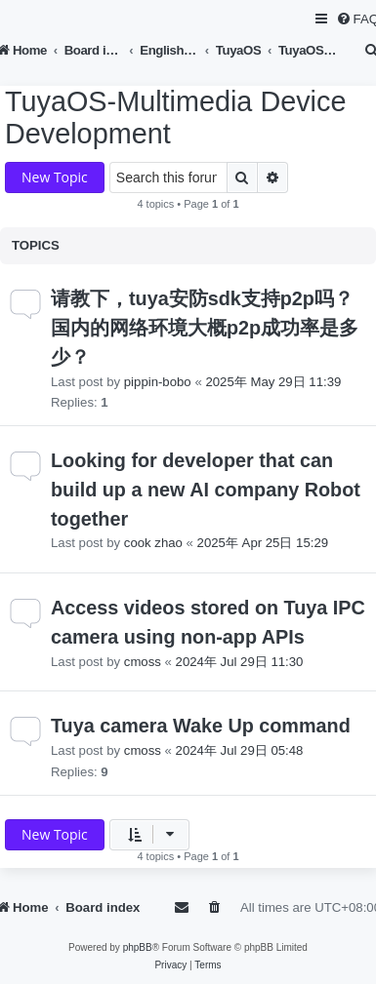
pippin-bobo (157, 381)
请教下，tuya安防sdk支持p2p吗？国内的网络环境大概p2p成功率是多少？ (204, 327)
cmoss (142, 661)
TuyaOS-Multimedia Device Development (175, 117)
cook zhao (153, 542)
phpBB (137, 947)
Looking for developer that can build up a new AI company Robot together (205, 489)
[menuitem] (216, 907)
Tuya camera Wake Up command (201, 725)
